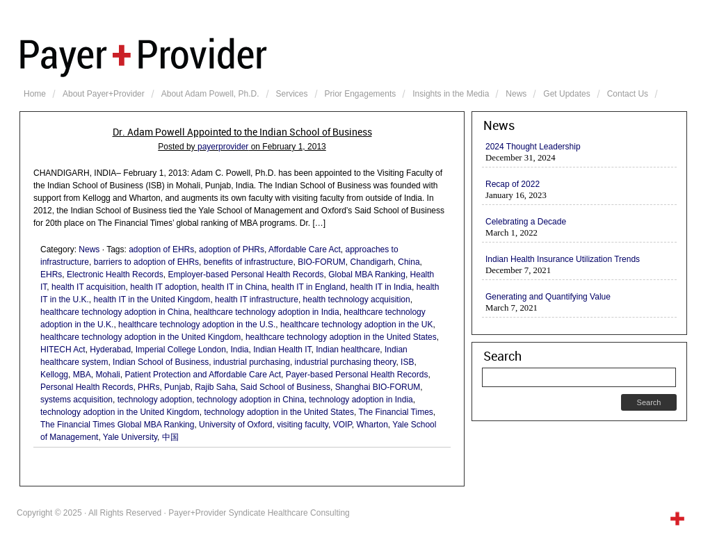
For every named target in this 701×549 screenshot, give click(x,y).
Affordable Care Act (304, 249)
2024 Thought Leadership (533, 146)
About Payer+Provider (104, 94)
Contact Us (627, 94)
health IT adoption (163, 287)
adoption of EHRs (161, 249)
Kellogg (54, 374)
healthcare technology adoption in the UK (356, 324)
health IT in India (381, 287)
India (240, 349)
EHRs (51, 274)
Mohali (107, 374)
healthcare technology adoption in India (266, 312)
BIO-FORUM (322, 262)
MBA (82, 374)
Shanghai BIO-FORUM (378, 387)
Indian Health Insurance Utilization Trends (562, 259)
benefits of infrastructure (248, 262)
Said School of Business (285, 387)
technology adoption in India (360, 399)
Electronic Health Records (115, 274)
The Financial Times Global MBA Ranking (117, 424)
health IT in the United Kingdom (151, 299)
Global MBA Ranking (366, 274)
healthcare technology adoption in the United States (341, 337)
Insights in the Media (450, 94)
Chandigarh (372, 262)
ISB (407, 362)
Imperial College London (181, 349)
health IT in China (234, 287)
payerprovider (223, 146)
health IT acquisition (88, 287)
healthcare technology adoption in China (114, 312)
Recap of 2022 (512, 184)
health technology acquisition (356, 299)
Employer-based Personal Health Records (245, 274)
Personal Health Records (86, 387)
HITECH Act (63, 349)
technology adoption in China (251, 399)
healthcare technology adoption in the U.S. (196, 324)
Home (35, 94)
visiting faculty (302, 424)
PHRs (148, 387)
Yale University (130, 437)
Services (292, 94)
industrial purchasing (251, 362)
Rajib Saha (215, 387)
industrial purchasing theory (345, 362)
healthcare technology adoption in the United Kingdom (140, 337)
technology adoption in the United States (279, 412)
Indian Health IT (282, 349)
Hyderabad (110, 349)
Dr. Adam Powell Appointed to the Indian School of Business (242, 132)
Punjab (177, 387)
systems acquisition (76, 399)
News (516, 94)
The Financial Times (395, 412)
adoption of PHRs (231, 249)
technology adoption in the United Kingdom (120, 412)
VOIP (342, 424)
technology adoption (155, 399)
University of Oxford (235, 424)
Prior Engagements (360, 94)
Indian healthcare (348, 349)
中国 (170, 437)
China (408, 262)
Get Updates (566, 94)
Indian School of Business (161, 362)
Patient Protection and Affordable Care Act (202, 374)
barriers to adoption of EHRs (146, 262)
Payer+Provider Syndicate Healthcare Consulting (353, 55)
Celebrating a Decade (525, 222)
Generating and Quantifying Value (548, 297)
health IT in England (308, 287)
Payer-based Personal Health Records (357, 374)
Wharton (371, 424)
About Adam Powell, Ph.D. (210, 94)
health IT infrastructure (256, 299)
